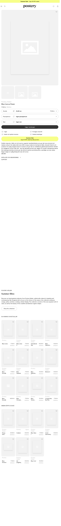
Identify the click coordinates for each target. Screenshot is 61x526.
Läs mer (3, 153)
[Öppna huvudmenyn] (1, 6)
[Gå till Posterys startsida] (29, 6)
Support (4, 159)
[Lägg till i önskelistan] (56, 12)
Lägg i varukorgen (30, 127)
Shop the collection (9, 308)
